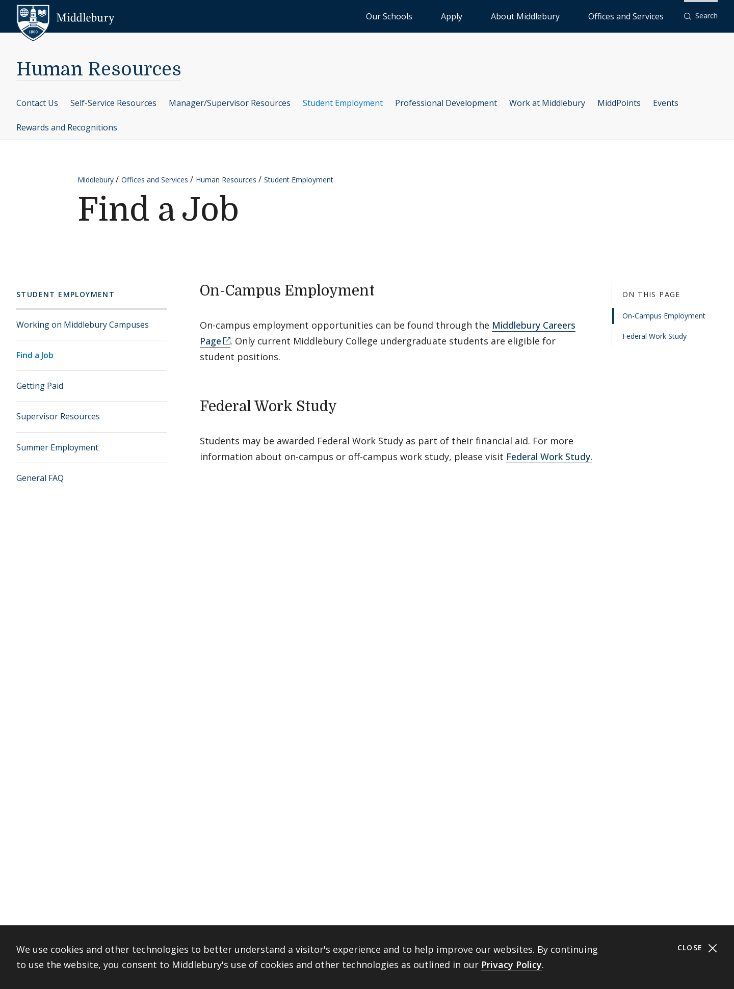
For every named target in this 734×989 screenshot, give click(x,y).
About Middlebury (563, 15)
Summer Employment (57, 447)
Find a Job (35, 355)
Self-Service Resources (113, 103)
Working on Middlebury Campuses (82, 324)
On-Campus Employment (663, 315)
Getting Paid (39, 385)
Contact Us (37, 103)
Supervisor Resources (58, 416)
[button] (701, 16)
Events (665, 103)
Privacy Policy (511, 964)
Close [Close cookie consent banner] (697, 948)
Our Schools (472, 15)
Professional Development (446, 103)
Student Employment (343, 103)
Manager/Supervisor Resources (230, 103)
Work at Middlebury (547, 103)
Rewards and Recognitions (66, 127)
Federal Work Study (654, 336)
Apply (513, 15)
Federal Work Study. (549, 456)
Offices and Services (638, 15)
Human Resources (98, 69)
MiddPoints (619, 103)
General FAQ (40, 478)
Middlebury (95, 179)
